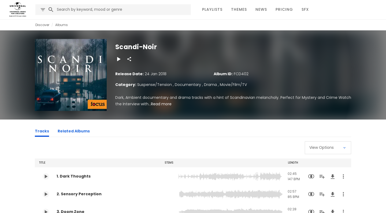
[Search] (51, 9)
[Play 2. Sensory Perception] (45, 194)
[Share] (129, 59)
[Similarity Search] (311, 176)
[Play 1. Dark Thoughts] (45, 176)
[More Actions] (343, 176)
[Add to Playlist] (322, 176)
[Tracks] (42, 132)
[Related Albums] (74, 132)
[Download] (332, 176)
